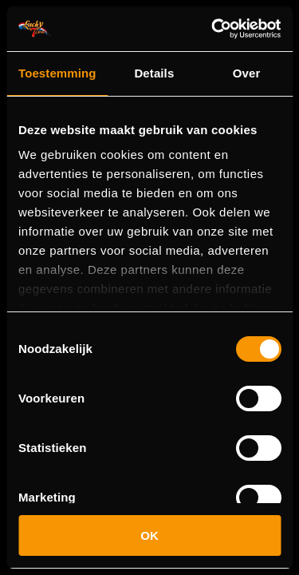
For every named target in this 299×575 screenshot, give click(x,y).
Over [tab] (247, 73)
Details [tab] (154, 73)
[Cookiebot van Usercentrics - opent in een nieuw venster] (213, 28)
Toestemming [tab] (57, 73)
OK (149, 535)
